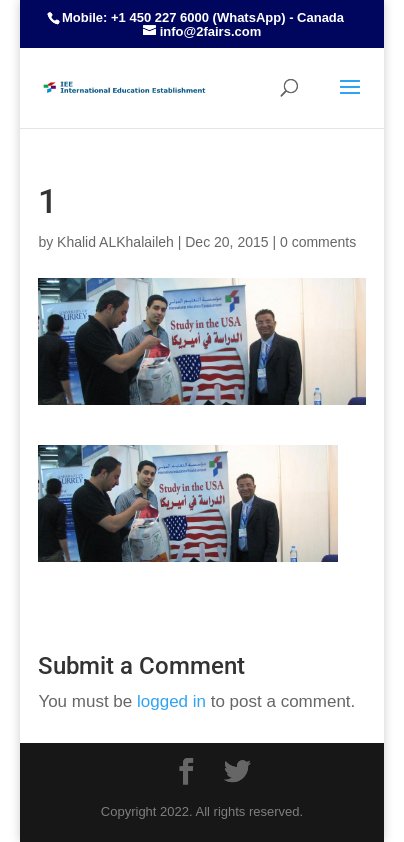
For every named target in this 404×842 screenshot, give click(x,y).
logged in (171, 701)
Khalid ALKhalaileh (115, 242)
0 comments (318, 242)
